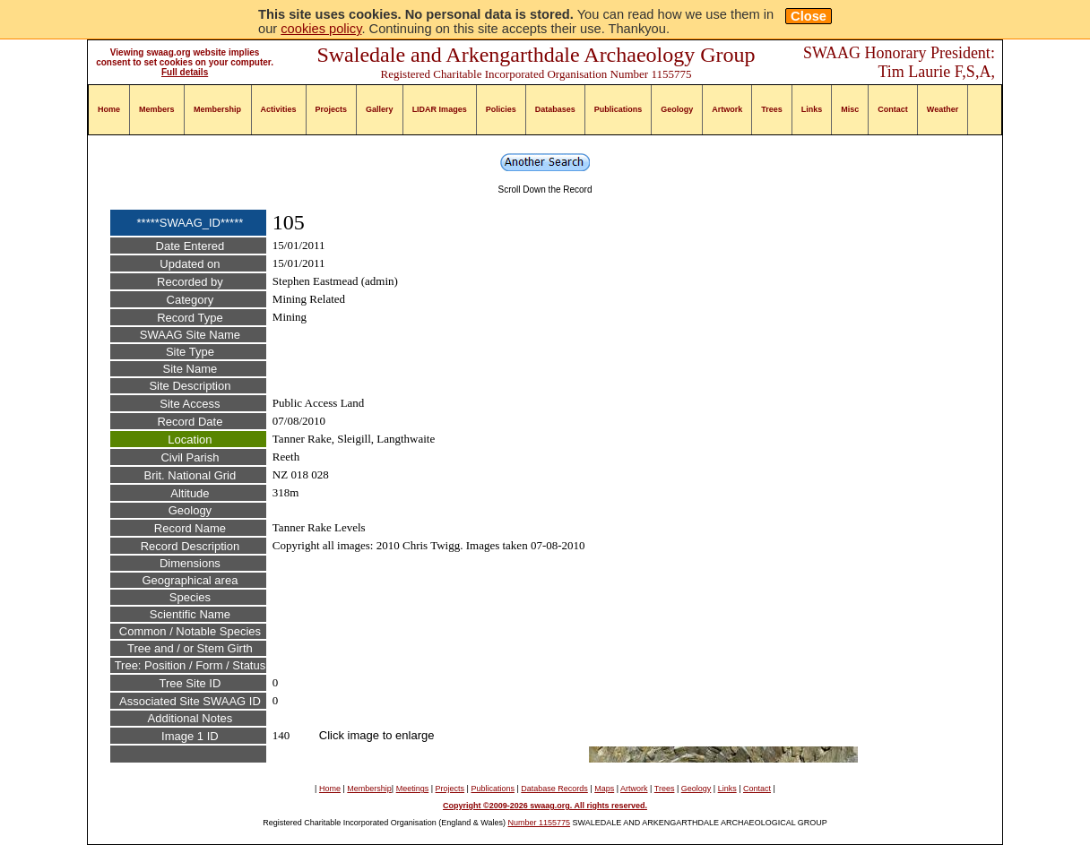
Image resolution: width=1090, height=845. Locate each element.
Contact (893, 109)
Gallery (380, 109)
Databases (555, 109)
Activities (279, 109)
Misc (850, 109)
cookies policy (321, 29)
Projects (332, 109)
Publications (618, 109)
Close (808, 16)
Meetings (412, 788)
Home (109, 109)
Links (812, 109)
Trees (772, 109)
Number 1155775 (539, 822)
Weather (942, 109)
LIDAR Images (439, 109)
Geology (677, 109)
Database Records (554, 788)
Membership (217, 109)
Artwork (727, 109)
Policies (501, 109)
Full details (184, 72)
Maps (604, 788)
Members (157, 109)
